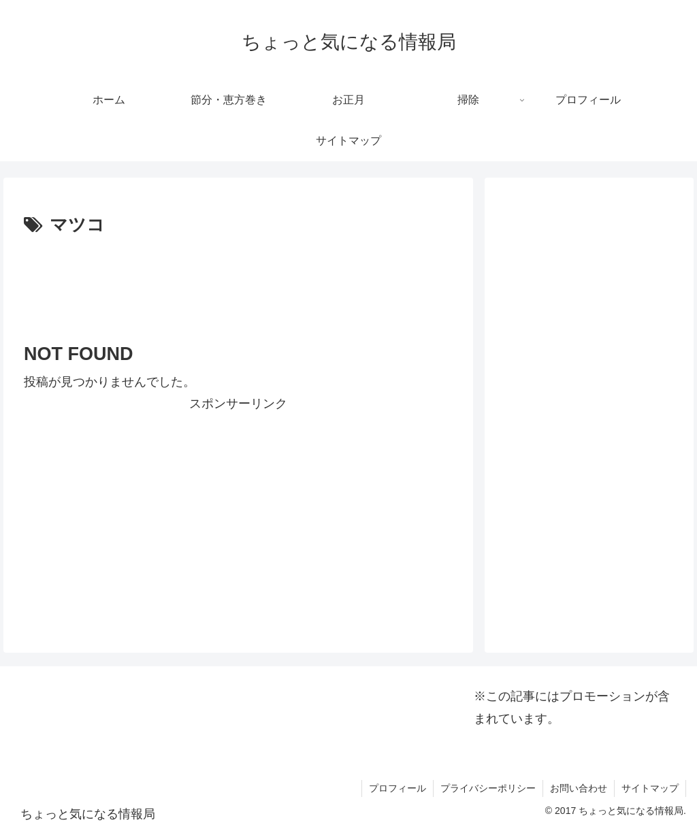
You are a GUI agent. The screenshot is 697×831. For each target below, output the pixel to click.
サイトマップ (650, 788)
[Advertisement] (238, 282)
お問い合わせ (578, 788)
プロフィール (397, 788)
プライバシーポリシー (488, 788)
